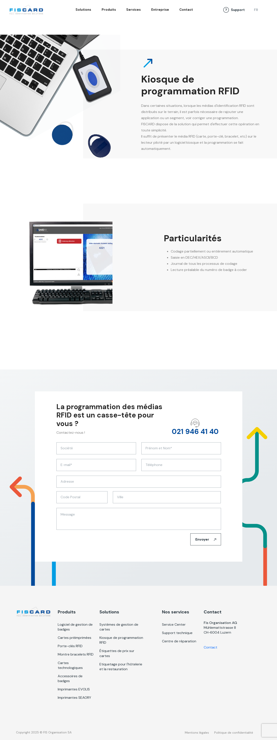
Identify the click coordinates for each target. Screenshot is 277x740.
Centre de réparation (179, 641)
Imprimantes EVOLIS (74, 689)
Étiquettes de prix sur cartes (116, 653)
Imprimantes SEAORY (74, 697)
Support (238, 10)
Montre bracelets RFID (76, 654)
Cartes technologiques (70, 665)
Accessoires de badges (70, 678)
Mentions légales (197, 733)
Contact (186, 9)
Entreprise (160, 9)
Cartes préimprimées (74, 637)
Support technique (177, 633)
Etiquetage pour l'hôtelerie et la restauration (120, 666)
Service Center (174, 624)
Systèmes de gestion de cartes (118, 627)
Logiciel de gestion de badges (75, 627)
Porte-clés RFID (70, 646)
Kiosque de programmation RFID (121, 640)
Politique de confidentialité (233, 733)
